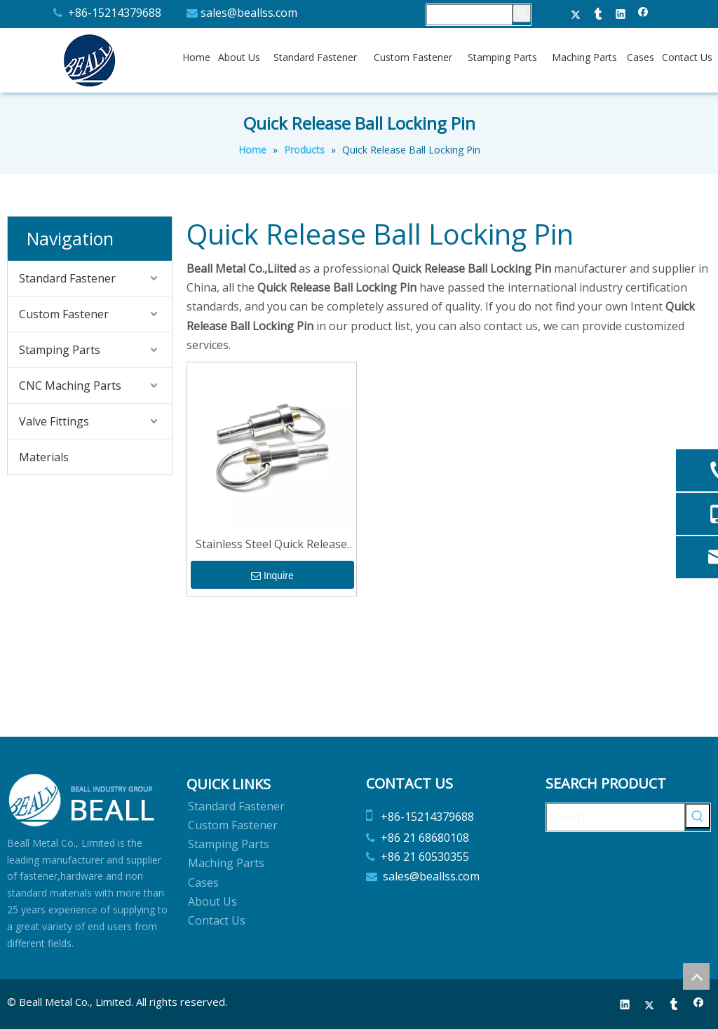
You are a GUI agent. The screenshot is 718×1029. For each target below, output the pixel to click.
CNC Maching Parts (70, 385)
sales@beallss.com (249, 12)
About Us (212, 901)
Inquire (272, 576)
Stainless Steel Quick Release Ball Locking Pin (271, 545)
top (696, 976)
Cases (203, 882)
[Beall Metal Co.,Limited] (82, 800)
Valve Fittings (54, 421)
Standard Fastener (67, 278)
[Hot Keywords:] (522, 13)
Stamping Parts (59, 349)
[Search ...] (615, 817)
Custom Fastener (64, 314)
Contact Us (216, 920)
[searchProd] (469, 14)
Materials (44, 457)
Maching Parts (226, 863)
